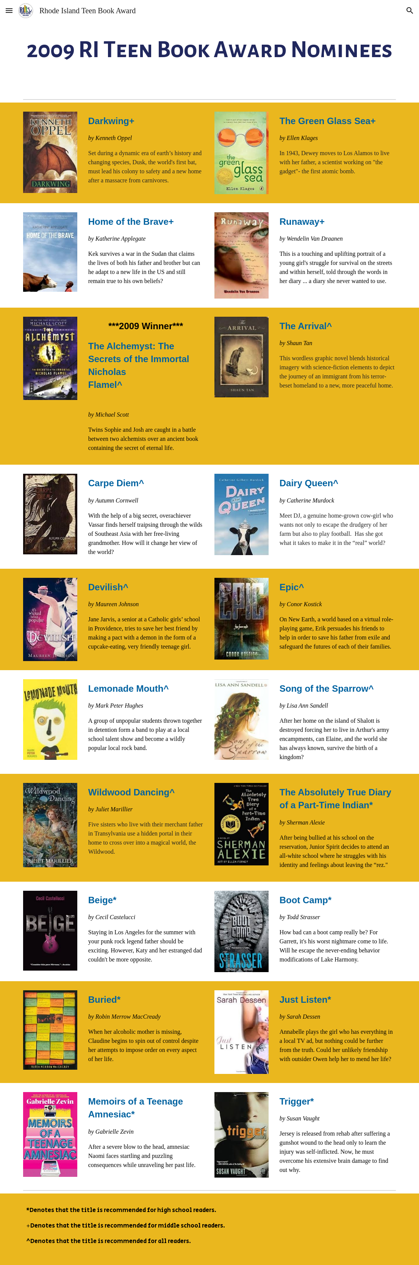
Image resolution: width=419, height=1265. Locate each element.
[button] (9, 10)
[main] (209, 47)
